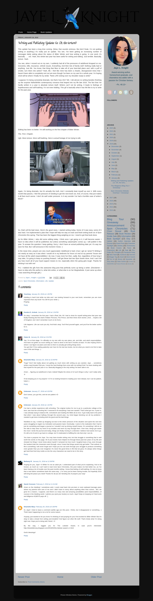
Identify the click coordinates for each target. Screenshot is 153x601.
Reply (26, 305)
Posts (20, 32)
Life (46, 281)
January (114, 178)
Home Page (31, 32)
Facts (129, 248)
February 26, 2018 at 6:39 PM (46, 507)
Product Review (120, 264)
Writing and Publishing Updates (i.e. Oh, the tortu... (122, 182)
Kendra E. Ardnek (30, 312)
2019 (111, 140)
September (115, 156)
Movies (120, 259)
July (113, 162)
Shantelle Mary (29, 360)
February (114, 175)
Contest (131, 261)
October (114, 153)
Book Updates (46, 32)
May (113, 168)
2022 (111, 131)
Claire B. (27, 337)
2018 (111, 144)
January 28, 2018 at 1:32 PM (42, 405)
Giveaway (112, 222)
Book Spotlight (113, 239)
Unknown (27, 391)
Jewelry (120, 246)
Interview (132, 255)
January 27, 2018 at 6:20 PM (42, 391)
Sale (126, 250)
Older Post (96, 577)
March (113, 172)
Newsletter (129, 259)
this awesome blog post (50, 268)
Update (51, 281)
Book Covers (116, 248)
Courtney (27, 294)
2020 (111, 137)
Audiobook (123, 255)
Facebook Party (129, 252)
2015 (111, 204)
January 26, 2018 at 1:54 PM (48, 312)
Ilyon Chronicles (29, 281)
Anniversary (131, 246)
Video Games (121, 261)
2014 (111, 207)
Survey (130, 264)
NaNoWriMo (110, 264)
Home (60, 577)
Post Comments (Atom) (36, 582)
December (115, 146)
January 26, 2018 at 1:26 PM (42, 294)
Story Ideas (110, 261)
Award (122, 257)
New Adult (113, 255)
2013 (111, 210)
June (113, 165)
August (114, 159)
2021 (111, 134)
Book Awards (131, 257)
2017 (111, 197)
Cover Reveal (114, 231)
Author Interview (124, 241)
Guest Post (120, 243)
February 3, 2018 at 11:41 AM (46, 484)
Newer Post (24, 577)
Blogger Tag (113, 257)
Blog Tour (115, 219)
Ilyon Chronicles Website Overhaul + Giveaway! (120, 192)
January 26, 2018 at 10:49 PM (46, 360)
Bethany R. (28, 461)
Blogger (89, 595)
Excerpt (109, 243)
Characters (111, 250)
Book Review (125, 234)
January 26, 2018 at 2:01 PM (41, 337)
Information (40, 281)
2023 (111, 128)
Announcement (115, 225)
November (115, 150)
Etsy (128, 239)
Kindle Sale (112, 236)
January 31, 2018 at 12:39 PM (43, 461)
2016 (111, 201)
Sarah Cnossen (30, 484)
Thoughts (117, 252)
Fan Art (112, 259)
